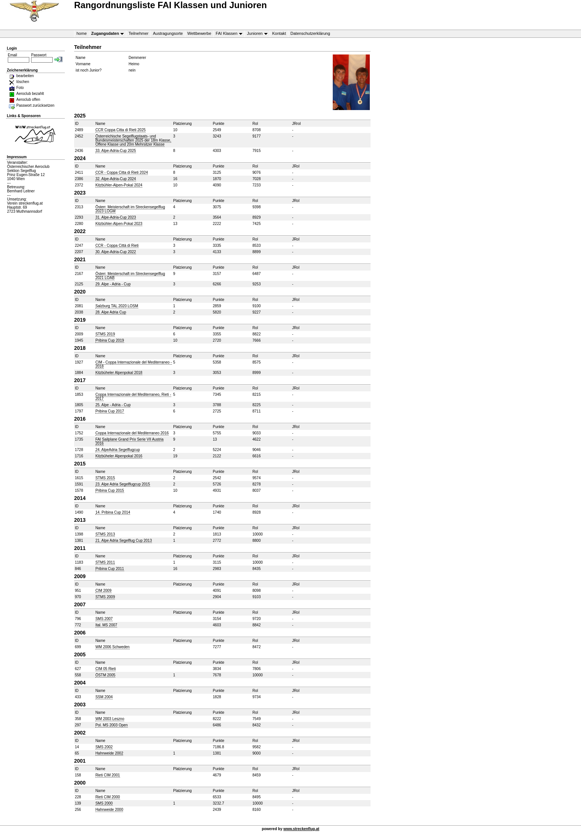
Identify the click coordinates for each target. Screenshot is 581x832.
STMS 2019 (105, 334)
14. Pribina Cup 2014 (112, 512)
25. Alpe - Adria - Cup (112, 405)
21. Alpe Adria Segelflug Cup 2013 (123, 540)
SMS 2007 (104, 619)
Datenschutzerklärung (310, 33)
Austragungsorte (168, 33)
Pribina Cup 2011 (109, 569)
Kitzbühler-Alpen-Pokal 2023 (118, 224)
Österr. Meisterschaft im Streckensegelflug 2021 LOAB (130, 276)
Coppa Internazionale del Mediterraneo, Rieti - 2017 (133, 396)
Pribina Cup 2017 (109, 411)
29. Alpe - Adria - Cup (112, 284)
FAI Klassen (227, 33)
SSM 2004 (104, 697)
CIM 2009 (103, 591)
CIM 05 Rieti (105, 669)
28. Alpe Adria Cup (110, 312)
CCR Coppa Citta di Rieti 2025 (120, 130)
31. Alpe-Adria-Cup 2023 (115, 217)
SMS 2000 (104, 803)
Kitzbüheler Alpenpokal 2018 (118, 373)
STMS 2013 (105, 534)
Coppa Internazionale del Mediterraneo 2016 (132, 433)
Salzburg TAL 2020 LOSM (116, 306)
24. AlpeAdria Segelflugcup (117, 450)
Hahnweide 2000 (109, 810)
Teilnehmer (139, 33)
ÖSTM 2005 (105, 675)
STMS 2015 (105, 478)
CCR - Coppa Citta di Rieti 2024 (121, 172)
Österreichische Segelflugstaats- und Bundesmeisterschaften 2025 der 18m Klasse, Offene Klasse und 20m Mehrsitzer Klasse (133, 140)
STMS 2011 (105, 562)
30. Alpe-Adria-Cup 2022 (115, 252)
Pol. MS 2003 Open (111, 725)
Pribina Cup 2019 (109, 340)
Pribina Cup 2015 (109, 490)
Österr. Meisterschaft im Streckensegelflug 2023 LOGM (130, 209)
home (82, 33)
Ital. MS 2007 (106, 625)
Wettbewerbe (199, 33)
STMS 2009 (105, 597)
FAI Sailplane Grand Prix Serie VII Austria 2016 (129, 441)
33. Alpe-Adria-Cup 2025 (115, 151)
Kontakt (279, 33)
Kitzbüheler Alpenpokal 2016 (118, 456)
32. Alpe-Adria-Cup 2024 (115, 179)
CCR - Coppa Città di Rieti (117, 245)
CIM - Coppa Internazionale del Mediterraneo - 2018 (133, 364)
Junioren (256, 33)
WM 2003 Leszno (109, 719)
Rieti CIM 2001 (107, 775)
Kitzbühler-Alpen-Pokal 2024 (118, 185)
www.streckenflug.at (301, 829)
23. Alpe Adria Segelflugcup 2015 (122, 484)
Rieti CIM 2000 (107, 797)
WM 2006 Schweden (112, 647)
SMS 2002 (104, 747)
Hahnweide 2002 (109, 753)
